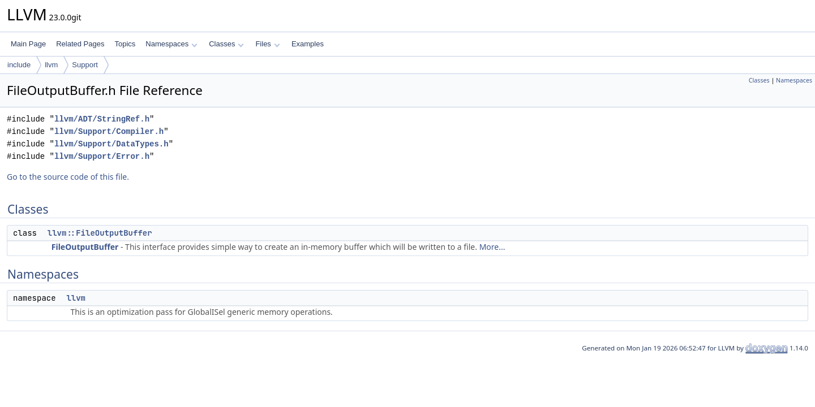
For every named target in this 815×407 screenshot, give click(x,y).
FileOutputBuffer (85, 246)
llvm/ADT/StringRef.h (101, 119)
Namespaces (171, 44)
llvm (51, 64)
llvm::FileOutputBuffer (100, 233)
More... (492, 246)
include (19, 64)
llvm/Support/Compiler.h (109, 131)
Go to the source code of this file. (68, 176)
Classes (226, 44)
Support (85, 64)
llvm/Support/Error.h (101, 156)
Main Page (28, 44)
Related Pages (80, 44)
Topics (124, 44)
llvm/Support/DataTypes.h (111, 143)
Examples (307, 44)
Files (267, 44)
